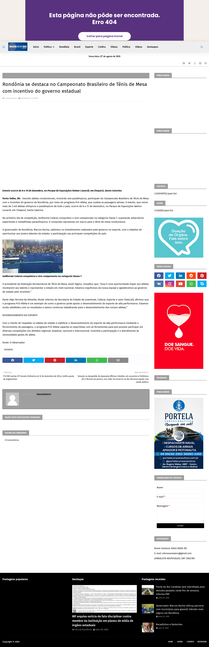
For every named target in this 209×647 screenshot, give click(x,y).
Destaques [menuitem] (152, 47)
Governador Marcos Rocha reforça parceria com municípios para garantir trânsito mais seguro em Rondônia (180, 609)
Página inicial (11, 75)
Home (170, 642)
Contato (190, 642)
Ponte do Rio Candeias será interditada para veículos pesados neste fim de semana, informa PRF (180, 590)
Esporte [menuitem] (89, 47)
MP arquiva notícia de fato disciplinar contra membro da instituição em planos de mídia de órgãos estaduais (102, 621)
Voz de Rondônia (83, 629)
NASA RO (24, 641)
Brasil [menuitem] (77, 47)
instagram (202, 642)
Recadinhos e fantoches (169, 624)
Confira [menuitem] (102, 47)
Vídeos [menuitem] (114, 47)
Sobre (180, 642)
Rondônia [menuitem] (64, 47)
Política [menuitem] (48, 47)
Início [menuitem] (36, 47)
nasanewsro (11, 98)
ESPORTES (22, 75)
